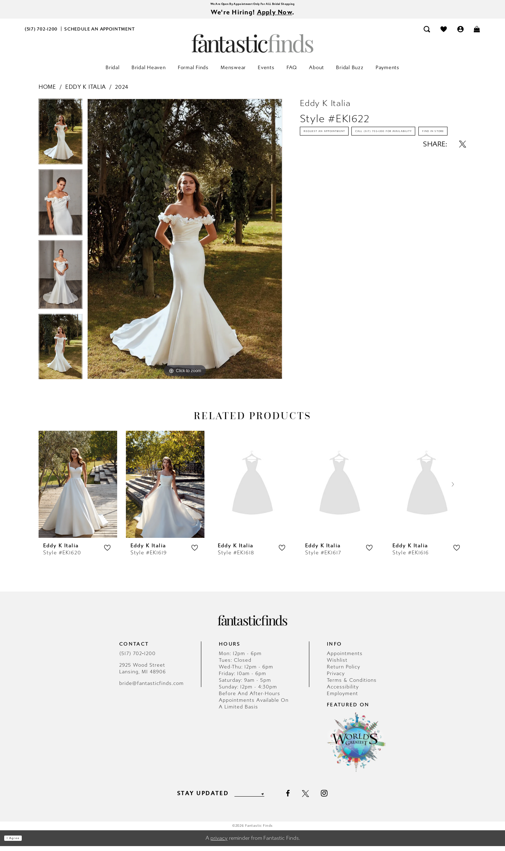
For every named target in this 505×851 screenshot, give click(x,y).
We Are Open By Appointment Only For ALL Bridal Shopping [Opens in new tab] (252, 5)
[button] (460, 34)
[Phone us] (41, 34)
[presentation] (78, 489)
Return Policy (343, 672)
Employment (342, 698)
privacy (219, 843)
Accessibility (343, 692)
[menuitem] (41, 34)
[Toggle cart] (477, 34)
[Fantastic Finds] (252, 48)
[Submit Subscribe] (272, 798)
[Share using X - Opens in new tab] (462, 198)
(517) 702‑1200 (137, 658)
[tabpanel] (60, 139)
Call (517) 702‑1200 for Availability (356, 162)
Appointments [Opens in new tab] (345, 658)
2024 (121, 91)
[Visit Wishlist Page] (443, 34)
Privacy (336, 678)
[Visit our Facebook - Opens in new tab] (299, 798)
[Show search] (427, 34)
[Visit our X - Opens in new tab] (317, 798)
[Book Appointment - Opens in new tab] (99, 34)
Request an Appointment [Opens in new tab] (342, 141)
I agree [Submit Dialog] (20, 843)
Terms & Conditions (352, 685)
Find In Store (326, 182)
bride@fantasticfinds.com (151, 688)
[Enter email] (249, 798)
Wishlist (337, 665)
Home (47, 91)
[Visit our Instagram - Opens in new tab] (336, 798)
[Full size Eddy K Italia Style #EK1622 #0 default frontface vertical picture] (185, 244)
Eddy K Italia (85, 91)
